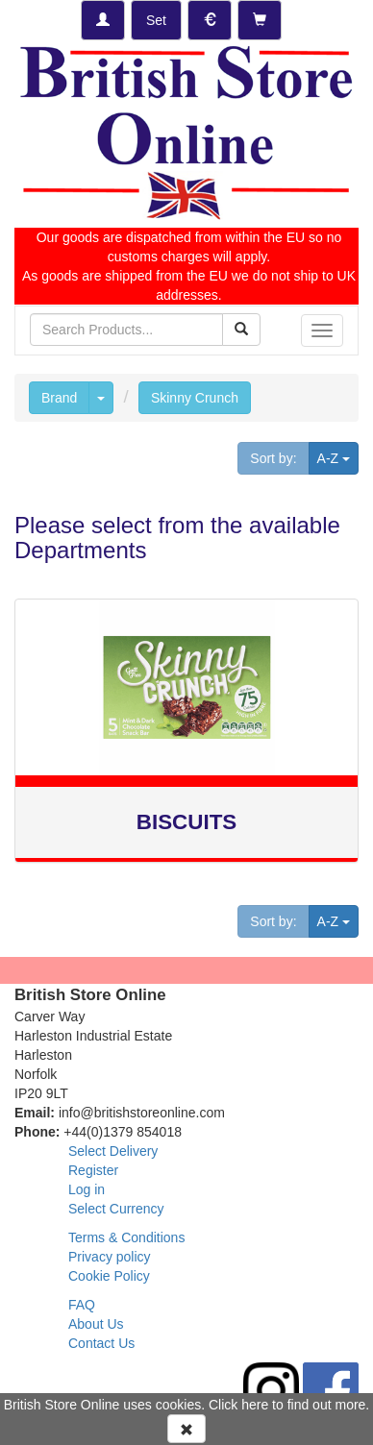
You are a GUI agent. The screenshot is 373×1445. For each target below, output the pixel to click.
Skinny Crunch (194, 397)
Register (93, 1170)
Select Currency (116, 1208)
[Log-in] (103, 20)
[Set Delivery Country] (156, 20)
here (254, 1404)
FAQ (81, 1304)
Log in (86, 1189)
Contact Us (101, 1343)
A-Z (338, 457)
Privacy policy (109, 1256)
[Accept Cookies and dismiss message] (186, 1428)
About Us (96, 1324)
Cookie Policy (109, 1276)
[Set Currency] (209, 20)
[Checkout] (259, 20)
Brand (59, 397)
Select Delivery (113, 1151)
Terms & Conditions (126, 1237)
